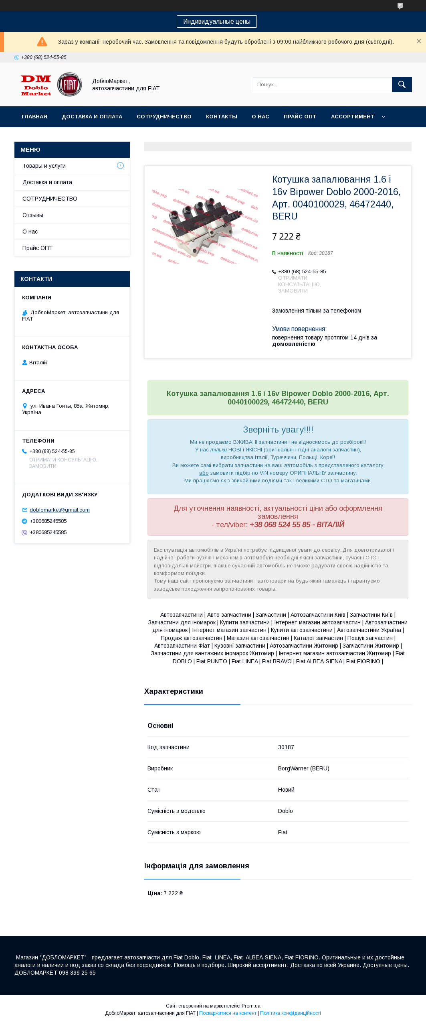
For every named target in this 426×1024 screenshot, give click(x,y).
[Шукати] (402, 84)
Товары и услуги (44, 166)
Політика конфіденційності (290, 1013)
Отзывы (32, 215)
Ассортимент (353, 117)
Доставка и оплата (92, 117)
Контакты (221, 117)
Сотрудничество (164, 117)
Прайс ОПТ (300, 117)
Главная (34, 117)
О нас (260, 117)
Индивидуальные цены (216, 21)
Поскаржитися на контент (227, 1013)
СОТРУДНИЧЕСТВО (49, 198)
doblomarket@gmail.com (60, 510)
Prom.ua (251, 1006)
